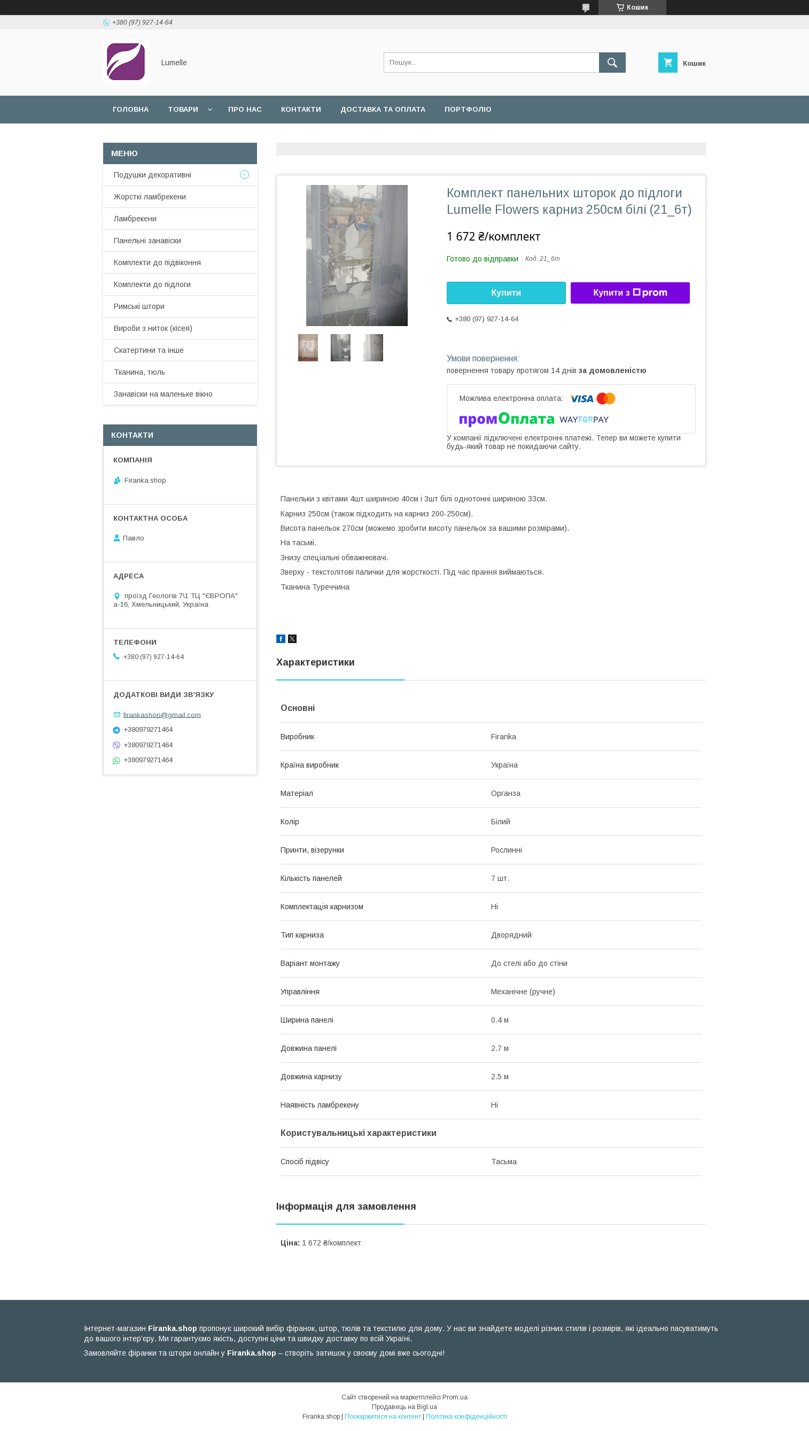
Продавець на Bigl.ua (404, 1407)
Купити (507, 292)
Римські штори (139, 306)
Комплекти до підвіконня (157, 262)
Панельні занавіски (147, 240)
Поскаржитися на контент (383, 1416)
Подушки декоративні (152, 175)
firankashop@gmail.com (162, 714)
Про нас (245, 109)
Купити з (630, 293)
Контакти (301, 109)
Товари (183, 109)
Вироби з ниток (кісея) (153, 328)
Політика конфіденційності (466, 1416)
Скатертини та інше (149, 350)
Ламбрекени (135, 218)
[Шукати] (612, 62)
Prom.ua (455, 1397)
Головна (131, 109)
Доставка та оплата (382, 109)
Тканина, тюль (139, 372)
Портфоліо (468, 109)
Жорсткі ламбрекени (150, 196)
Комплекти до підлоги (152, 284)
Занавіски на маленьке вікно (163, 394)
